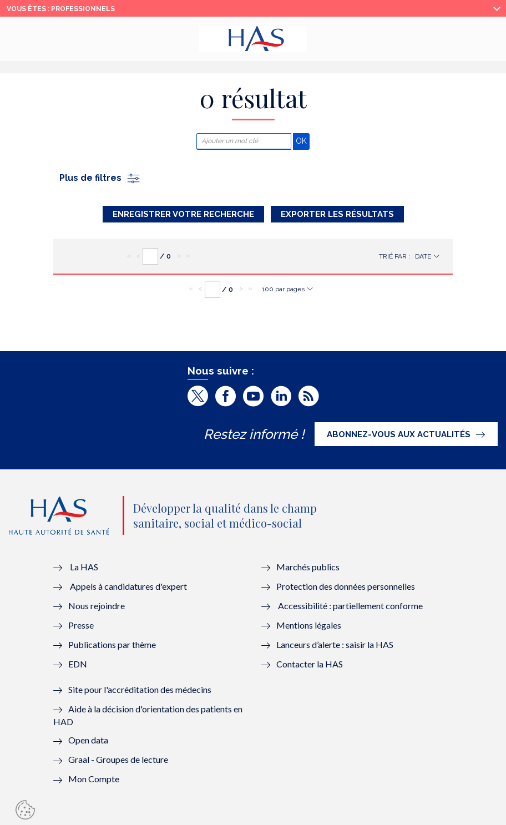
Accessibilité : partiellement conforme (350, 605)
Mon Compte (93, 778)
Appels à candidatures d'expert (128, 586)
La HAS (84, 566)
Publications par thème (112, 644)
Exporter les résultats (337, 214)
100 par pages (283, 289)
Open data (88, 740)
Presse (81, 625)
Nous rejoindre (96, 605)
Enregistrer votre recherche (183, 214)
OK (303, 140)
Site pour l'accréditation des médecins (139, 689)
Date (423, 256)
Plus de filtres (100, 178)
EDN (77, 664)
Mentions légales (308, 625)
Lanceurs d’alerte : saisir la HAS (334, 644)
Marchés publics (308, 566)
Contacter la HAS (309, 664)
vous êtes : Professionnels (61, 9)
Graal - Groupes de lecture (118, 759)
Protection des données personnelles (345, 586)
